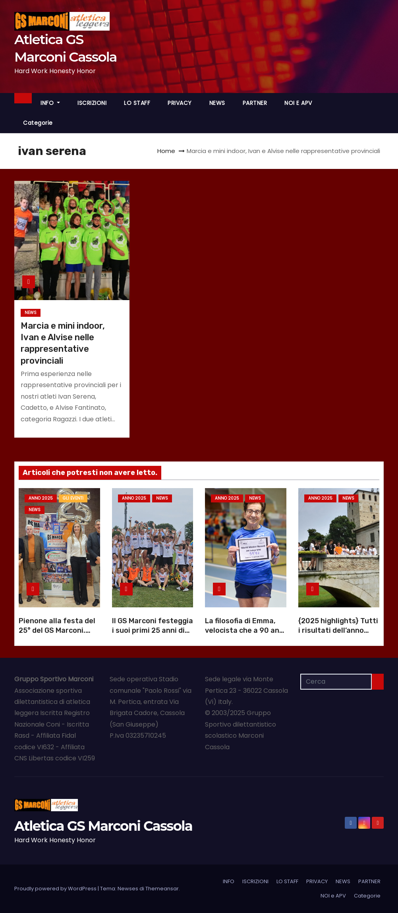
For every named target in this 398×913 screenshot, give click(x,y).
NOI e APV (298, 103)
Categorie (38, 123)
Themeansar (162, 888)
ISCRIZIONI (91, 103)
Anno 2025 (41, 498)
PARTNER (255, 103)
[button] (378, 112)
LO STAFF (137, 103)
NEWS (217, 103)
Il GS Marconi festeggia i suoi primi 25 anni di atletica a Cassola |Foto (152, 635)
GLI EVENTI (73, 498)
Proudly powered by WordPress (56, 888)
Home (166, 151)
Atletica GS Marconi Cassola (103, 826)
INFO (50, 103)
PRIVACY (180, 103)
